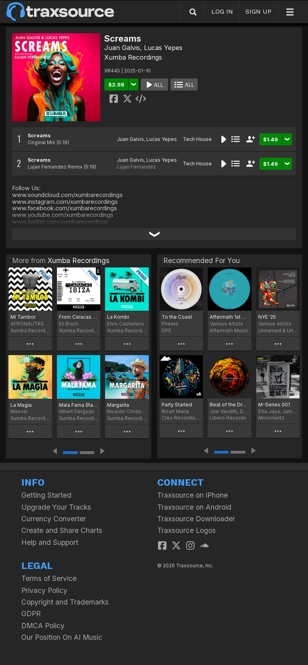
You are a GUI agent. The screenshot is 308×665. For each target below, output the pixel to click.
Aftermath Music (229, 330)
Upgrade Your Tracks (56, 507)
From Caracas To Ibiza (79, 317)
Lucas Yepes (163, 48)
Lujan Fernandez (136, 167)
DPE (166, 330)
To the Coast (177, 317)
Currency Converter (53, 518)
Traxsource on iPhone (192, 495)
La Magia (21, 405)
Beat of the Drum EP (229, 405)
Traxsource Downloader (196, 518)
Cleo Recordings (181, 418)
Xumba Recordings (133, 57)
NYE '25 (267, 317)
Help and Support (49, 542)
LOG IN (222, 11)
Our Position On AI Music (61, 637)
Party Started (177, 405)
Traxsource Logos (186, 530)
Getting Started (46, 495)
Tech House (197, 139)
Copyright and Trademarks (65, 602)
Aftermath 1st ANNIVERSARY (229, 317)
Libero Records (228, 418)
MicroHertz (271, 418)
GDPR (31, 613)
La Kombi (118, 317)
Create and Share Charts (61, 530)
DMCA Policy (43, 625)
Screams (39, 136)
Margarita (118, 405)
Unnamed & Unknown (278, 330)
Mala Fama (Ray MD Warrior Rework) (79, 405)
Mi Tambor (23, 317)
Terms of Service (49, 578)
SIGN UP (258, 11)
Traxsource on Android (194, 507)
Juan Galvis (122, 48)
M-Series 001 (274, 405)
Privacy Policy (44, 590)
